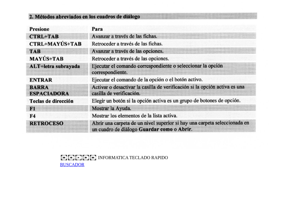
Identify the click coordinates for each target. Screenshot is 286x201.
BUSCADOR (72, 164)
